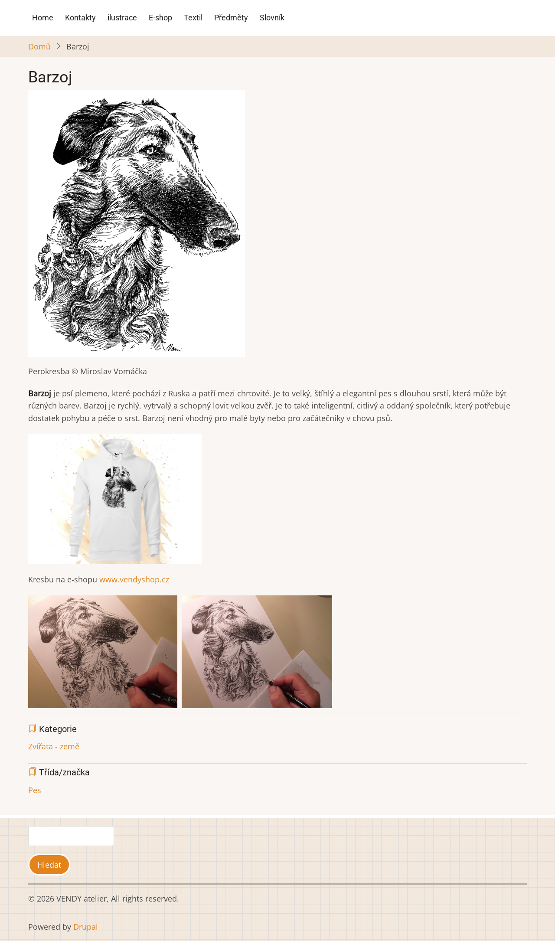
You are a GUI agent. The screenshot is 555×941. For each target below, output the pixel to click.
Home (42, 17)
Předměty (231, 17)
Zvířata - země (53, 746)
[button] (136, 227)
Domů (39, 46)
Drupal (85, 926)
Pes (34, 790)
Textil (193, 17)
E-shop (160, 17)
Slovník (272, 17)
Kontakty (80, 17)
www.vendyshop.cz (133, 579)
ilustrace (122, 17)
